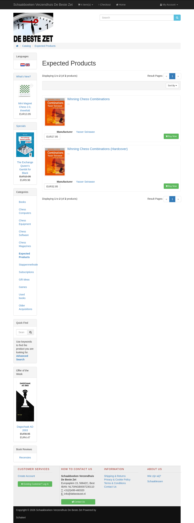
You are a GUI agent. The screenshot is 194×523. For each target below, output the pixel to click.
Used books (22, 296)
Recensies (25, 457)
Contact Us (110, 486)
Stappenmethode (26, 264)
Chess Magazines (25, 244)
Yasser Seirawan (85, 131)
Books (22, 202)
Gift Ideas (24, 279)
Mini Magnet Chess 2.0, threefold (25, 107)
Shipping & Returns (115, 476)
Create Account (26, 476)
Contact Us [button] (78, 502)
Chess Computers (25, 211)
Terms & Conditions (115, 483)
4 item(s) (85, 4)
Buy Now (171, 136)
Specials (21, 126)
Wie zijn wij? (154, 476)
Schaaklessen (155, 481)
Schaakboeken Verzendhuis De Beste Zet (43, 4)
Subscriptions (26, 272)
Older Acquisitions (25, 307)
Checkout (104, 4)
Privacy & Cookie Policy (117, 479)
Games (23, 287)
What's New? (23, 76)
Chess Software (24, 233)
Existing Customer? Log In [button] (35, 484)
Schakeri (21, 517)
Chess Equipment (25, 222)
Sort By (172, 85)
